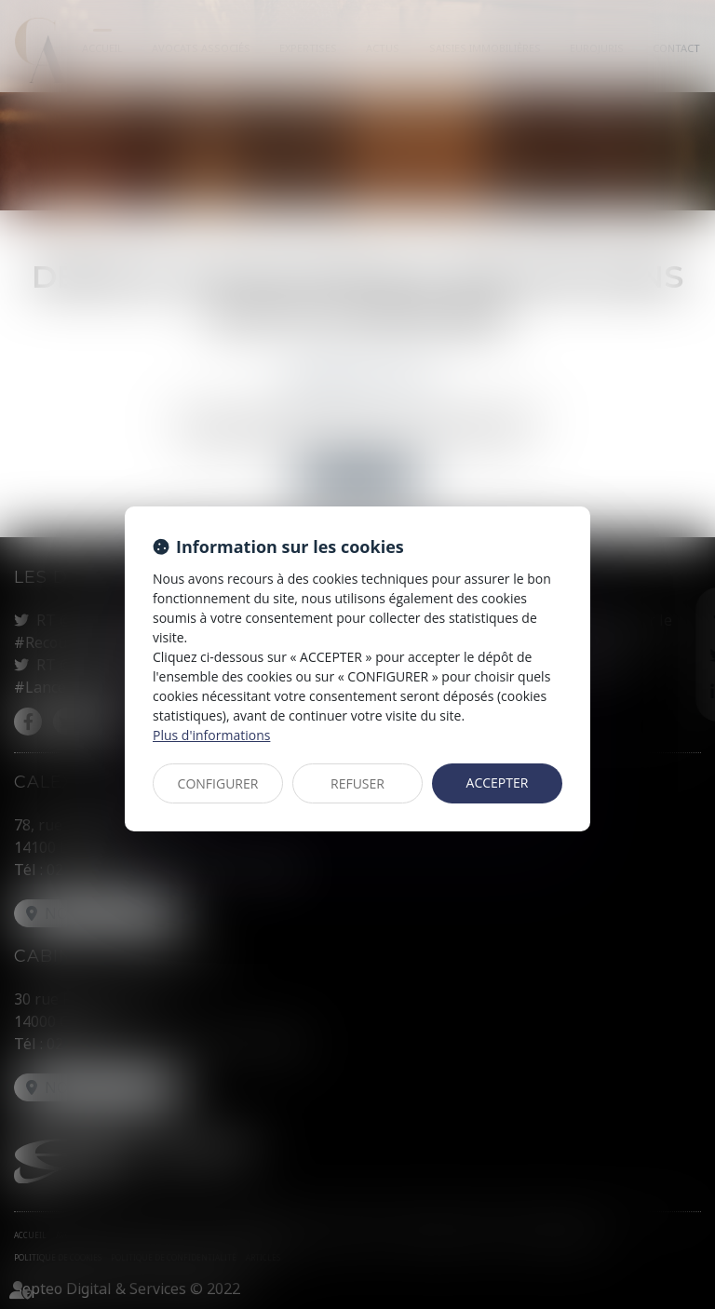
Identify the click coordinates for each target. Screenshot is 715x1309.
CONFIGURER (218, 783)
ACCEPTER (497, 782)
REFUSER (357, 783)
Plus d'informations (211, 735)
